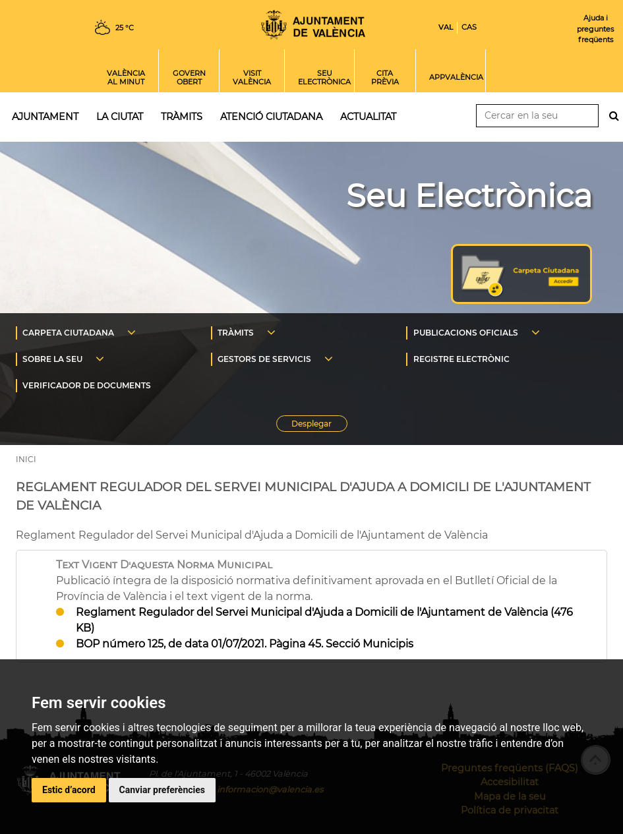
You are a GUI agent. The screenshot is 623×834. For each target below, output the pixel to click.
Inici (313, 25)
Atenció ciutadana (271, 117)
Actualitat (368, 117)
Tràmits (181, 117)
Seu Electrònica (469, 196)
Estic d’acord (69, 790)
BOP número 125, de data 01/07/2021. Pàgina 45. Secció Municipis (244, 644)
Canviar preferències (162, 790)
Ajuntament (45, 117)
